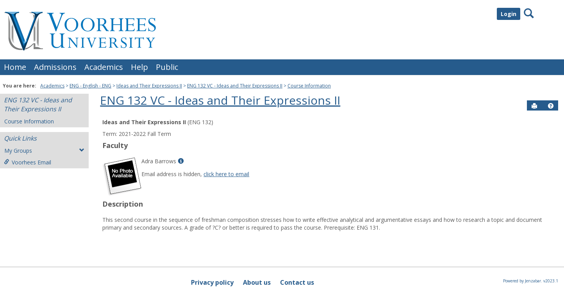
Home (15, 67)
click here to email (226, 174)
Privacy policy (212, 282)
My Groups (44, 150)
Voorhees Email (27, 162)
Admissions (55, 67)
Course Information (309, 85)
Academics (103, 67)
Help (139, 67)
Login (508, 14)
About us (257, 282)
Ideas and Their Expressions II (149, 85)
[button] (550, 106)
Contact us (297, 282)
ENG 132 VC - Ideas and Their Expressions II (234, 85)
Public (167, 67)
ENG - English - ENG (90, 85)
